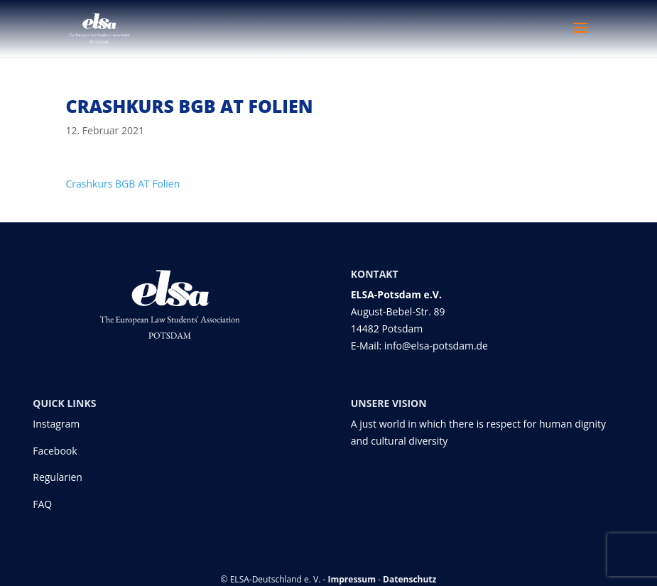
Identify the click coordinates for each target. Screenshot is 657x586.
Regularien (57, 477)
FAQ (42, 504)
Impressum (352, 579)
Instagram (56, 423)
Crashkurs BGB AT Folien (123, 183)
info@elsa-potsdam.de (437, 345)
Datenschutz (409, 579)
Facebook (55, 450)
